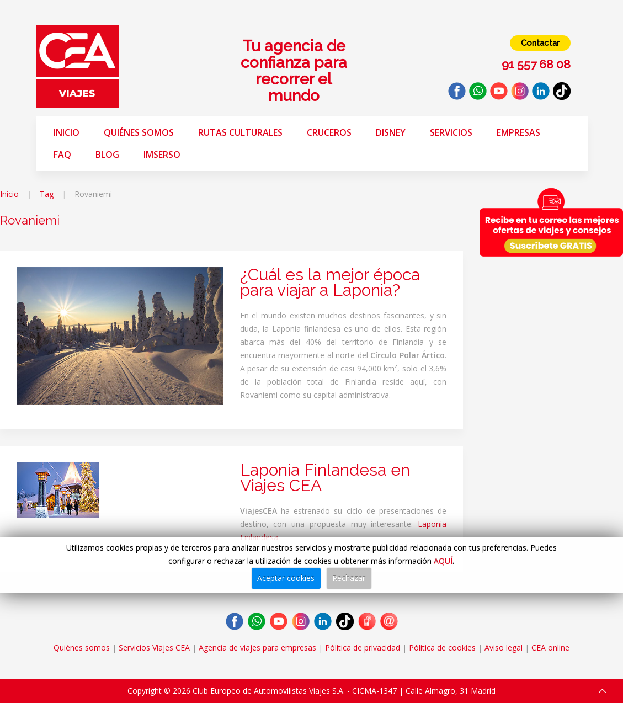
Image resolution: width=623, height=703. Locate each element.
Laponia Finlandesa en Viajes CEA (325, 477)
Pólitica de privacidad (362, 647)
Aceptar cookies (286, 578)
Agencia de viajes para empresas (257, 647)
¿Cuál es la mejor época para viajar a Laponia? (330, 282)
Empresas (518, 132)
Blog (107, 154)
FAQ (62, 154)
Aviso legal (503, 647)
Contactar (540, 43)
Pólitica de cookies (442, 647)
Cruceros (329, 132)
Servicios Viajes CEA (154, 647)
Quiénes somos (139, 132)
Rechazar (348, 578)
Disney (391, 132)
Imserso (161, 154)
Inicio (66, 132)
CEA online (550, 647)
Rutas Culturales (240, 132)
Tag (47, 194)
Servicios (451, 132)
